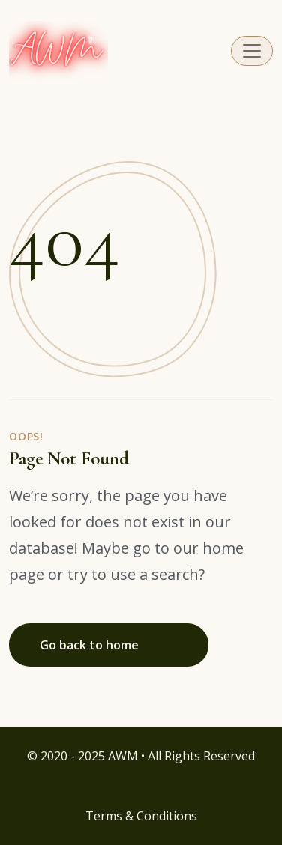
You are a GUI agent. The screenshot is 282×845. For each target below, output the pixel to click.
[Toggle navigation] (252, 51)
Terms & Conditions (141, 816)
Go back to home (107, 645)
